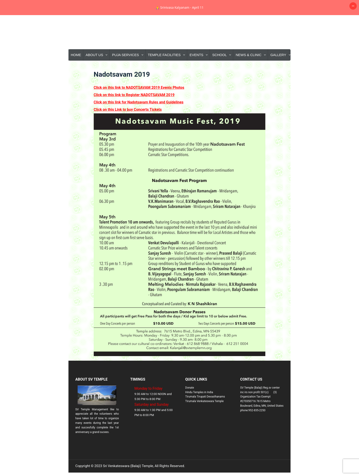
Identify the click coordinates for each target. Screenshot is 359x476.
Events (199, 70)
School (222, 70)
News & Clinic (252, 70)
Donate (189, 402)
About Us (97, 70)
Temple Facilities (167, 70)
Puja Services (128, 70)
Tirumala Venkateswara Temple (204, 416)
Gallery (281, 70)
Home (76, 70)
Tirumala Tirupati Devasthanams (205, 411)
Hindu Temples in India (199, 407)
